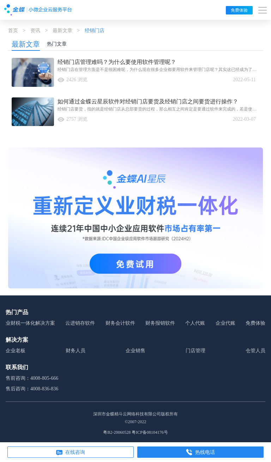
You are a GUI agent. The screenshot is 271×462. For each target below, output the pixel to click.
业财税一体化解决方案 (30, 323)
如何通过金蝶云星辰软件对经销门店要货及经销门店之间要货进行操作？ (148, 101)
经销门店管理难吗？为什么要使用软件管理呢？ (117, 62)
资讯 (35, 30)
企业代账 (225, 323)
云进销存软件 (80, 323)
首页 (13, 30)
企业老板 (15, 350)
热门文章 (57, 44)
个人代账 (195, 323)
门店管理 (195, 350)
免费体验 (239, 10)
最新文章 (62, 30)
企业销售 (135, 350)
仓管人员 (255, 350)
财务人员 (75, 350)
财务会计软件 (120, 323)
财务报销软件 (160, 323)
